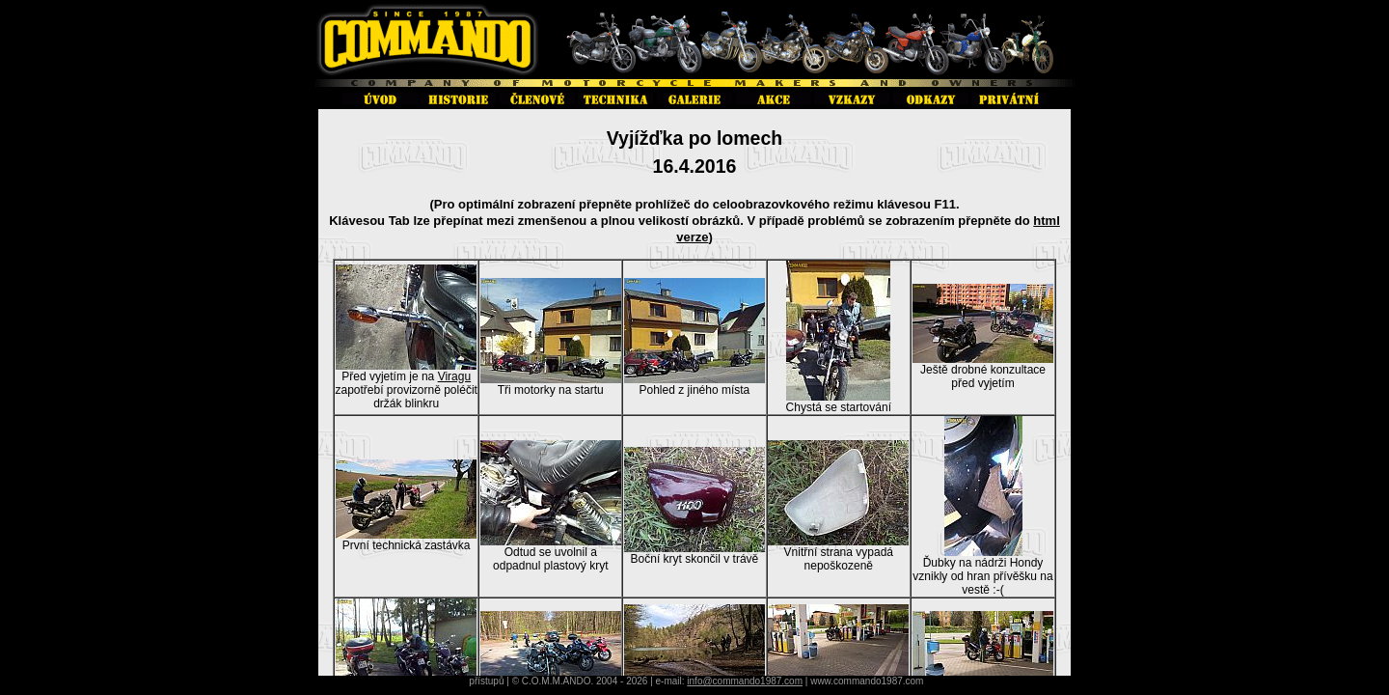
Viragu (454, 376)
